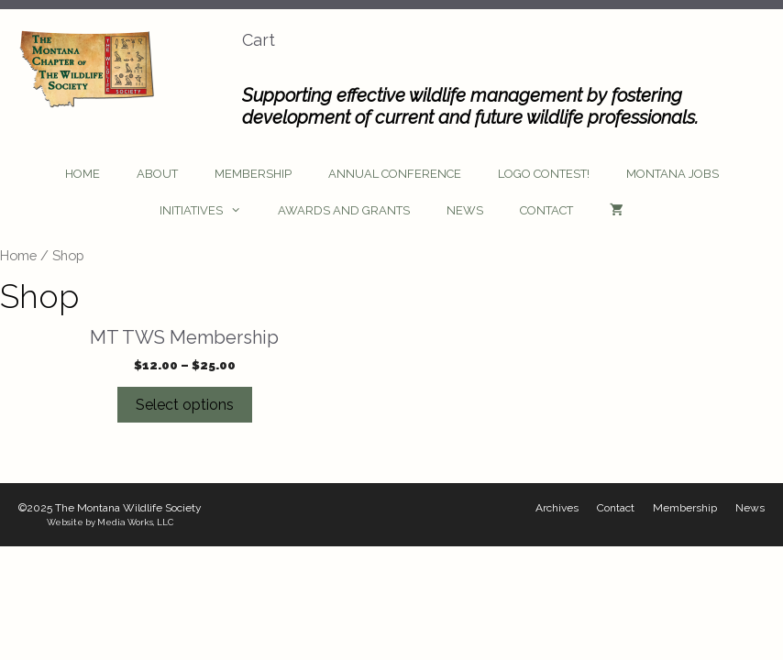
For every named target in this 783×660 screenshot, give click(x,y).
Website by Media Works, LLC (110, 522)
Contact (546, 210)
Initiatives (209, 210)
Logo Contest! (544, 174)
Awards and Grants (344, 210)
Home (82, 174)
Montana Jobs (672, 174)
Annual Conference (394, 174)
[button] (241, 210)
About (157, 174)
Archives (557, 507)
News (465, 210)
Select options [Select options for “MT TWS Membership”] (185, 404)
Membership (253, 174)
